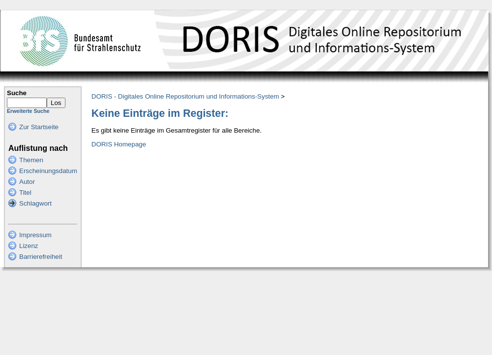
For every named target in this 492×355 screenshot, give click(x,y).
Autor (27, 181)
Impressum (35, 235)
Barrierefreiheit (40, 256)
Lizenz (28, 245)
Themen (31, 160)
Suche (17, 93)
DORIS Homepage (119, 144)
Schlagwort (35, 203)
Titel (25, 192)
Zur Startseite (39, 127)
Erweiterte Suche (28, 111)
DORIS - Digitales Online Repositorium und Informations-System (185, 96)
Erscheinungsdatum (48, 171)
